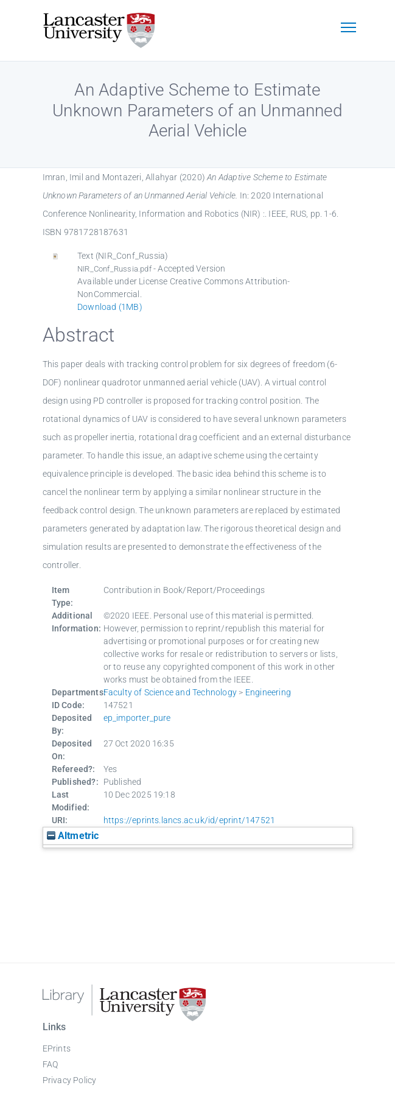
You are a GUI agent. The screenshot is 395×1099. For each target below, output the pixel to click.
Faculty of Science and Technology (170, 692)
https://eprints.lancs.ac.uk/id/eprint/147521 (189, 820)
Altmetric (73, 835)
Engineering (268, 692)
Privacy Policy (70, 1080)
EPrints (57, 1048)
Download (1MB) (109, 307)
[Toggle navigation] (348, 28)
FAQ (50, 1064)
